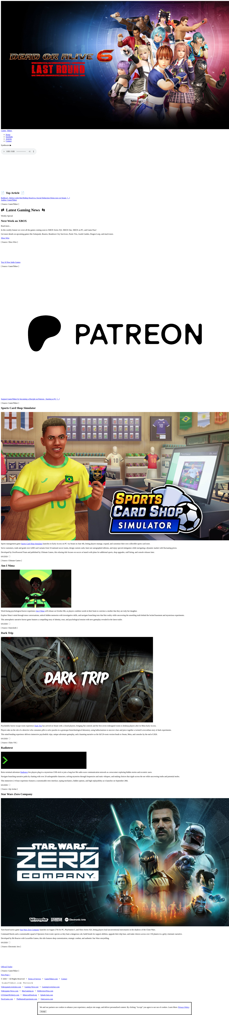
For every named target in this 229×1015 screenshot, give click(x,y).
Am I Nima (40, 611)
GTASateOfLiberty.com (10, 995)
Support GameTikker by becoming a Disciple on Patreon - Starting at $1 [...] (30, 399)
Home (8, 135)
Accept (43, 1011)
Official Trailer (6, 967)
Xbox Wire (5, 238)
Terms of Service (34, 979)
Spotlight (9, 137)
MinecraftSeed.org (30, 995)
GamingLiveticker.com (51, 987)
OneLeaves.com (47, 999)
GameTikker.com (51, 979)
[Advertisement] (72, 172)
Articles (9, 139)
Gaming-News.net (31, 987)
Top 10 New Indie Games (10, 262)
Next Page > (5, 975)
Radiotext (24, 772)
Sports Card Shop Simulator (31, 544)
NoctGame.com (7, 999)
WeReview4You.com (45, 991)
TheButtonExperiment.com (26, 999)
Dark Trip (38, 726)
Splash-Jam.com (46, 995)
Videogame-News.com (9, 991)
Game (6, 131)
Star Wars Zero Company (29, 930)
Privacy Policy (183, 1007)
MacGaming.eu (28, 991)
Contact (9, 141)
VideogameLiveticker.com (11, 987)
